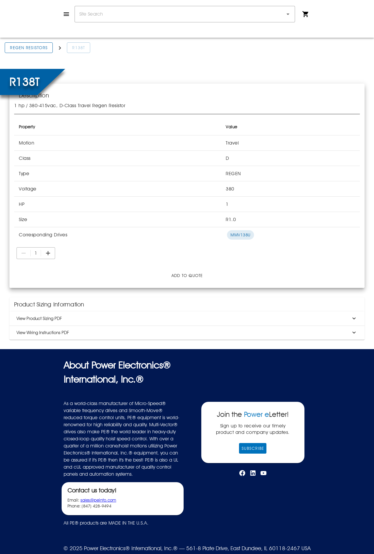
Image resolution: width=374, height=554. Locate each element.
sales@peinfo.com (98, 500)
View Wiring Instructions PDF (187, 333)
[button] (287, 14)
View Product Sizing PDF (187, 318)
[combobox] (185, 14)
